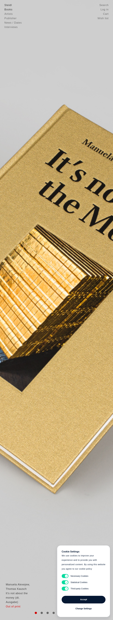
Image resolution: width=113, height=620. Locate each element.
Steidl (8, 5)
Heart (36, 310)
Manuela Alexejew (16, 595)
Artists (8, 13)
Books (8, 9)
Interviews (11, 27)
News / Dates (13, 22)
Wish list (103, 18)
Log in (105, 9)
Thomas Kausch (14, 600)
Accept (83, 599)
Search (104, 5)
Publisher (10, 18)
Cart (106, 13)
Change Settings (83, 608)
